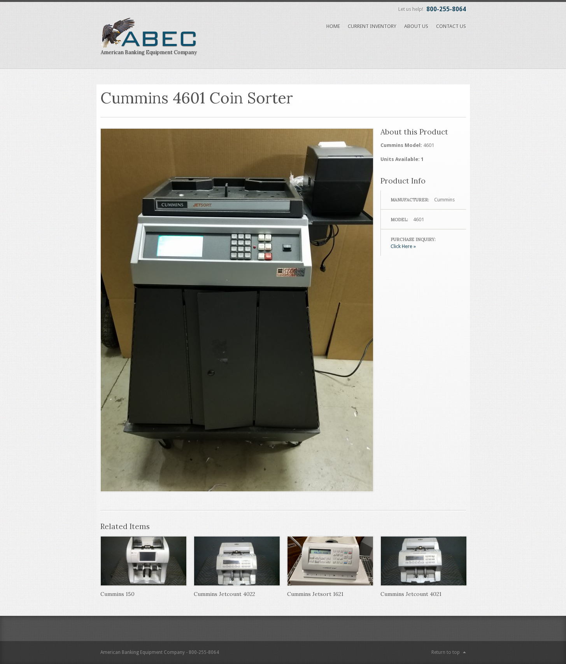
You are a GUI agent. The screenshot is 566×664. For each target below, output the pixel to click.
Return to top (445, 652)
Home (333, 26)
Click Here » (403, 246)
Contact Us (451, 26)
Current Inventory (372, 26)
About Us (416, 26)
